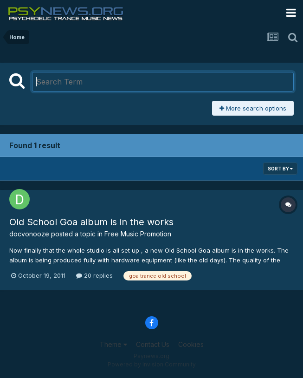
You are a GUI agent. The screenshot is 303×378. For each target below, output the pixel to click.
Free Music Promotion (137, 234)
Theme (113, 344)
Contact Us (152, 344)
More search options (252, 108)
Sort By (280, 168)
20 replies (94, 275)
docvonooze (29, 234)
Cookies (191, 344)
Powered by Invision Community (152, 364)
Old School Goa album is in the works (91, 222)
